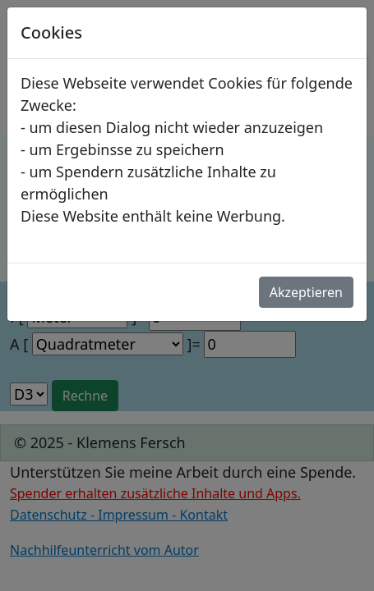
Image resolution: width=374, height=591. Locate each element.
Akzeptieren (306, 292)
